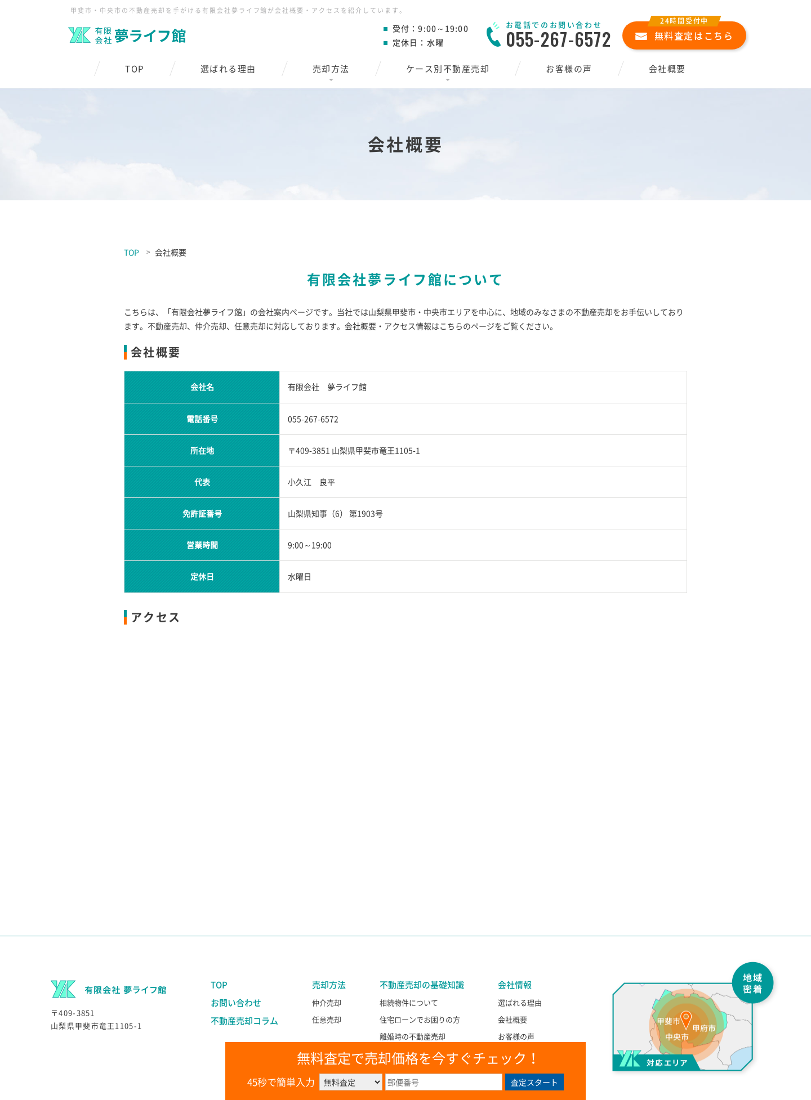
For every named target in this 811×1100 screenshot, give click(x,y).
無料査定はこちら (684, 31)
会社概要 (667, 68)
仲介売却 (326, 1002)
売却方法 (331, 68)
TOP (134, 68)
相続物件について (409, 1002)
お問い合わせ (236, 1002)
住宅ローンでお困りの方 (420, 1019)
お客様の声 (569, 68)
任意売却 (326, 1019)
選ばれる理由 (228, 68)
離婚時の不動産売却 (412, 1036)
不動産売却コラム (244, 1020)
